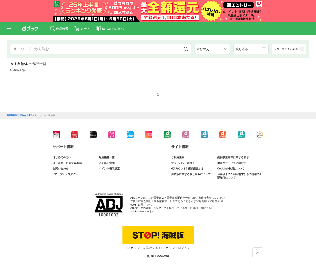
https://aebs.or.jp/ (143, 211)
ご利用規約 (177, 157)
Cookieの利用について (230, 168)
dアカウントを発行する (142, 248)
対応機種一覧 (107, 157)
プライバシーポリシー (184, 163)
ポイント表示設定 (109, 168)
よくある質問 (107, 163)
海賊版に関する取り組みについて (191, 174)
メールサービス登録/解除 (67, 163)
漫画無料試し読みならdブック (21, 115)
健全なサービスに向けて (231, 163)
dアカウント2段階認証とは (187, 168)
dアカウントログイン (65, 174)
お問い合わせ (60, 168)
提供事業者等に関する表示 (233, 157)
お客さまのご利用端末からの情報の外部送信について (239, 176)
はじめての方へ (62, 157)
